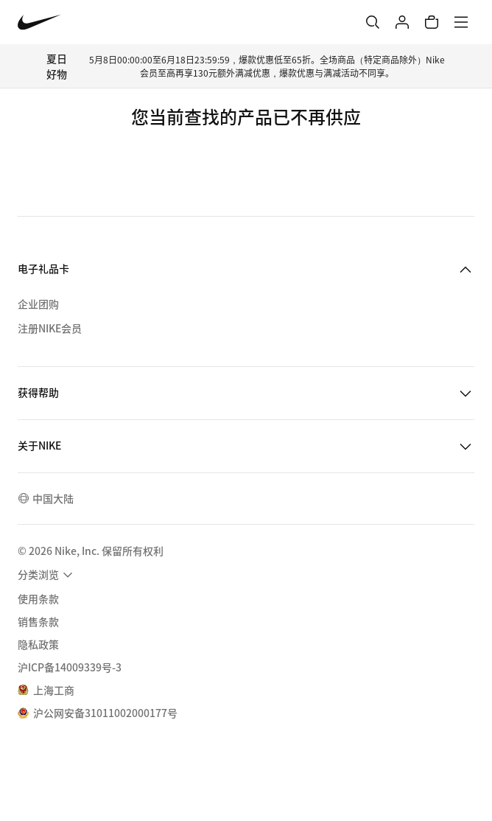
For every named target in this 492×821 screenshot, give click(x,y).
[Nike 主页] (39, 22)
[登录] (402, 22)
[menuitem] (47, 575)
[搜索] (372, 22)
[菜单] (461, 22)
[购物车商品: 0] (431, 22)
